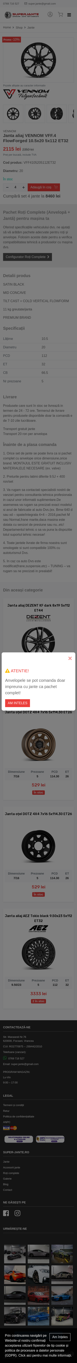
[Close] (70, 658)
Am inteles (17, 703)
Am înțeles (60, 1337)
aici (28, 1355)
